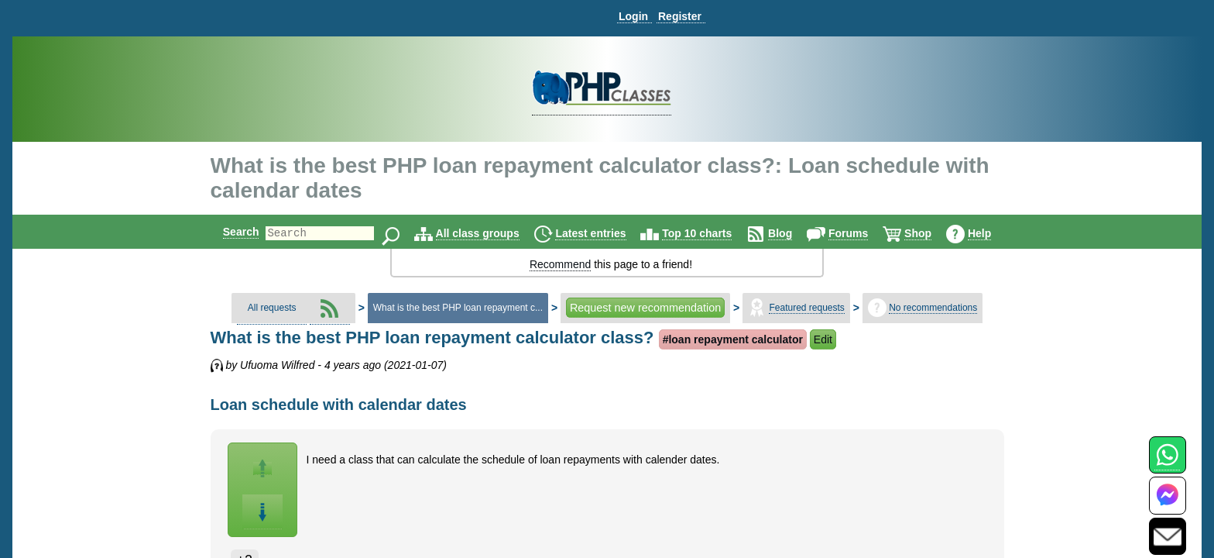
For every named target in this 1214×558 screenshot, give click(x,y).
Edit (823, 339)
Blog (793, 233)
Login (633, 16)
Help (992, 233)
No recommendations (933, 307)
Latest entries (603, 233)
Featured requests (806, 307)
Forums (861, 233)
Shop (931, 233)
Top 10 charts (710, 233)
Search (228, 232)
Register (679, 16)
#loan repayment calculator (733, 339)
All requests (272, 307)
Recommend (560, 264)
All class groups (491, 233)
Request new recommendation (645, 307)
